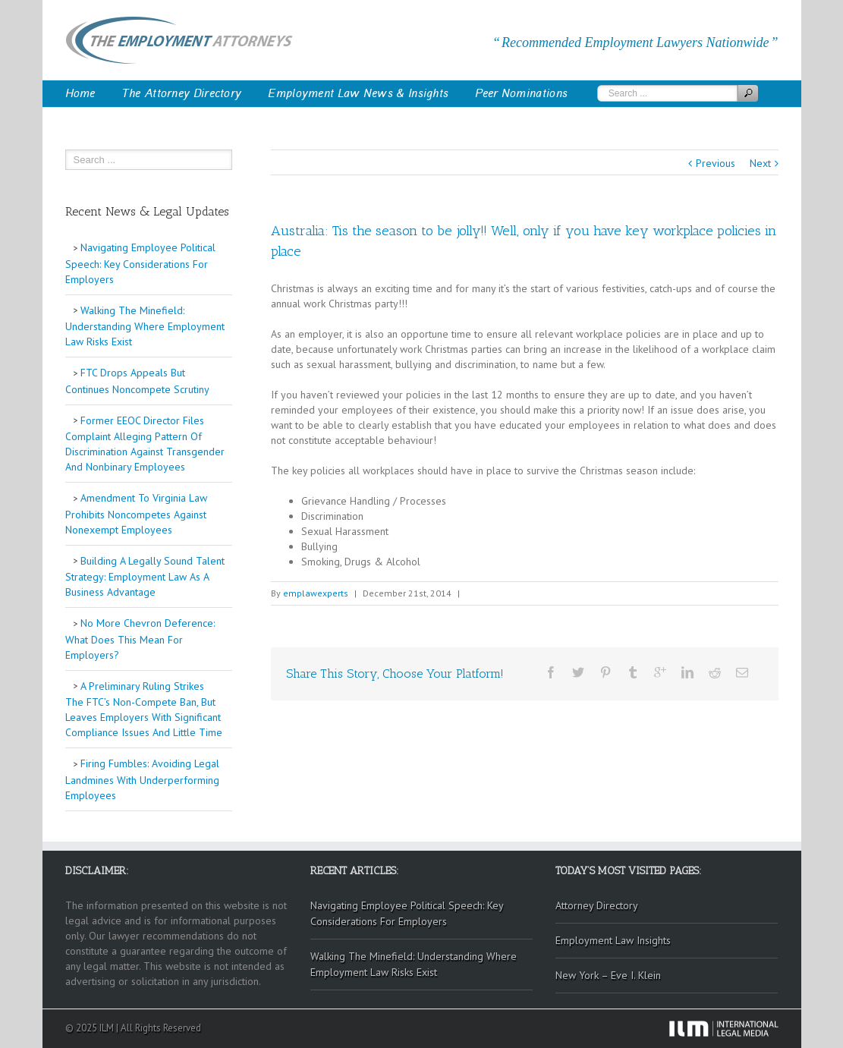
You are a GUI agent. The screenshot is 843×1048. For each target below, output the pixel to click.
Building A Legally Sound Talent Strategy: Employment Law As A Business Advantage (145, 577)
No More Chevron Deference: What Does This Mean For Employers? (140, 639)
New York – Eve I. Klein (608, 975)
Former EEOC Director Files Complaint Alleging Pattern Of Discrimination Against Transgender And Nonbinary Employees (145, 444)
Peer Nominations (521, 93)
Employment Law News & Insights (358, 93)
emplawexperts (315, 593)
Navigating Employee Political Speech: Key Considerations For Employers (140, 263)
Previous (715, 163)
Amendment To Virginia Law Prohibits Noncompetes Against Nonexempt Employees (136, 514)
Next (760, 163)
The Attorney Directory (182, 93)
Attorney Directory (596, 905)
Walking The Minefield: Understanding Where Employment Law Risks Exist (145, 326)
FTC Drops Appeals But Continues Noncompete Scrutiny (137, 381)
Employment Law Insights (613, 940)
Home (80, 93)
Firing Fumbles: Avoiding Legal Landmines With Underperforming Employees (142, 779)
